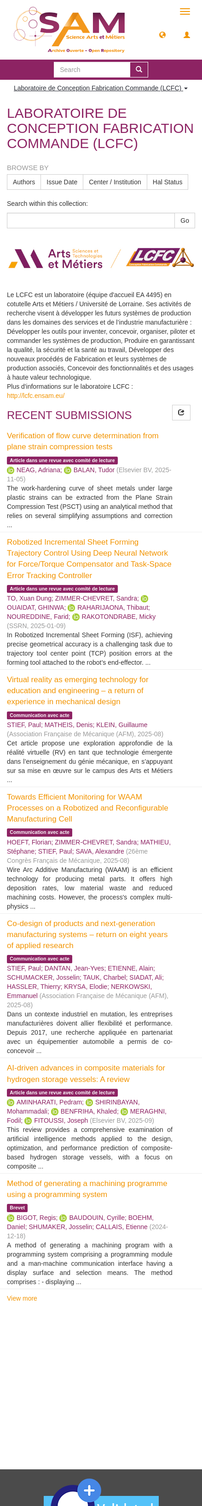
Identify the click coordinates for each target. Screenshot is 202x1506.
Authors (24, 182)
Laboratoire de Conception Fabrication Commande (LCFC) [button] (101, 88)
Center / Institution (115, 182)
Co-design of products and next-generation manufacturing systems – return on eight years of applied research (87, 934)
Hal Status (168, 182)
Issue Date (61, 182)
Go (184, 220)
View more (22, 1298)
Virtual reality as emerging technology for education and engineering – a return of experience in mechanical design (78, 690)
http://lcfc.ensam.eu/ (35, 395)
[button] (162, 34)
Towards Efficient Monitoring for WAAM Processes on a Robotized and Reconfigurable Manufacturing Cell (87, 808)
